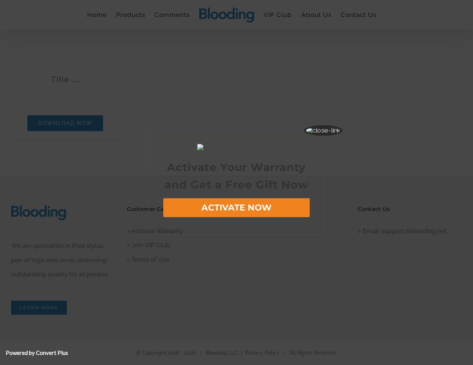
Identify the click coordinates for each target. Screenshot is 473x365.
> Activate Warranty (155, 231)
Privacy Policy (262, 353)
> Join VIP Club (148, 245)
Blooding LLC (221, 353)
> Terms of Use (148, 259)
